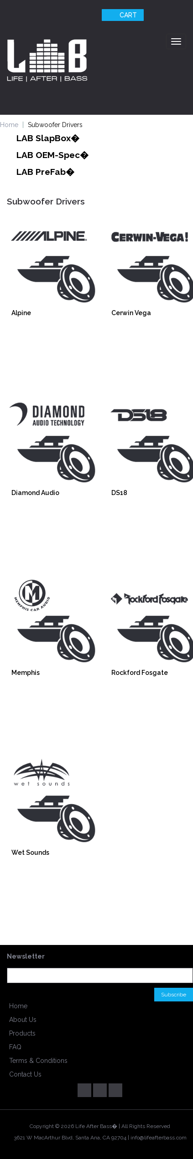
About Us (23, 1019)
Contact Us (25, 1074)
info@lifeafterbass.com (158, 1137)
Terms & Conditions (38, 1060)
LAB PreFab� (45, 172)
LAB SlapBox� (47, 138)
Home (18, 1006)
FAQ (15, 1047)
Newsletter (26, 956)
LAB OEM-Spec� (52, 155)
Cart (121, 15)
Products (22, 1033)
